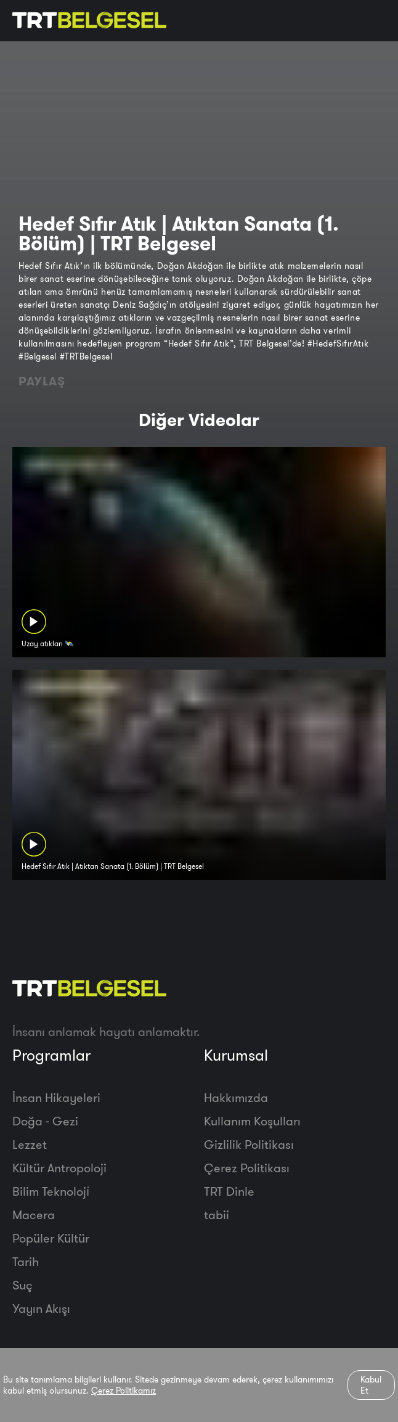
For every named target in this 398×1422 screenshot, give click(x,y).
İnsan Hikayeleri (56, 1097)
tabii (216, 1214)
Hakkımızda (236, 1097)
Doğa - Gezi (45, 1120)
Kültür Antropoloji (59, 1167)
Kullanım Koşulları (252, 1120)
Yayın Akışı (41, 1308)
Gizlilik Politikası (249, 1144)
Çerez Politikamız (123, 1390)
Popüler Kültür (50, 1238)
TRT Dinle (229, 1191)
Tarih (25, 1261)
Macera (33, 1214)
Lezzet (29, 1144)
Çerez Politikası (247, 1167)
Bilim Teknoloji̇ (50, 1191)
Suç (22, 1285)
